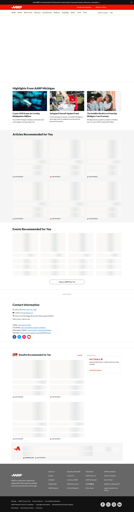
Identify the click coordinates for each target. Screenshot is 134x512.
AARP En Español (103, 12)
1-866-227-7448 (31, 309)
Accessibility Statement (52, 501)
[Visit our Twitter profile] (19, 337)
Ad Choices (14, 508)
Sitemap (13, 501)
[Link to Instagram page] (24, 337)
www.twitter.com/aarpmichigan (39, 330)
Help (111, 12)
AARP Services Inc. (73, 484)
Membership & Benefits (84, 7)
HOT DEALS (94, 359)
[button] (116, 9)
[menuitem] (13, 13)
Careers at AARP (72, 480)
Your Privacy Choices (27, 508)
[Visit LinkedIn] (119, 504)
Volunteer (51, 480)
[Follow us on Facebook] (14, 337)
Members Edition (101, 7)
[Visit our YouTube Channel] (29, 337)
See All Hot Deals (95, 370)
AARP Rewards (53, 488)
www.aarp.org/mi (24, 325)
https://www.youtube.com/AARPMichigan (35, 333)
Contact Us (70, 476)
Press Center (90, 488)
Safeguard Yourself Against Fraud (64, 113)
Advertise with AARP (73, 471)
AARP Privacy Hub (24, 501)
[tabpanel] (110, 12)
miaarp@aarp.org (27, 313)
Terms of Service (37, 501)
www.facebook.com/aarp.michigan (33, 327)
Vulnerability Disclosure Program (62, 504)
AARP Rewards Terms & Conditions (22, 504)
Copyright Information (43, 504)
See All (79, 355)
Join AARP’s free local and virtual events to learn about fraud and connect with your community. (66, 2)
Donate (50, 476)
